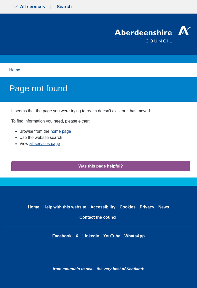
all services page (44, 143)
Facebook (62, 236)
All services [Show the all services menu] (29, 6)
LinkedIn (90, 236)
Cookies (127, 207)
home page (61, 131)
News (163, 207)
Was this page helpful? (100, 166)
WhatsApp (134, 236)
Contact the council (98, 217)
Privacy (147, 207)
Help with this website (64, 207)
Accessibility (102, 207)
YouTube (111, 236)
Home (14, 70)
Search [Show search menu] (64, 6)
